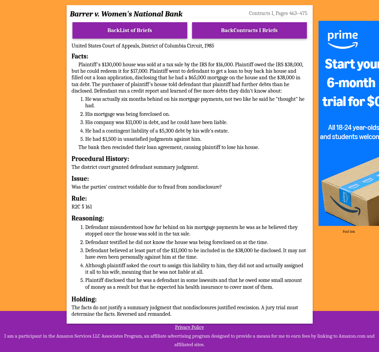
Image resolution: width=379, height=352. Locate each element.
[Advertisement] (30, 123)
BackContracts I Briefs (249, 30)
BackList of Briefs (129, 30)
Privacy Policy (189, 327)
